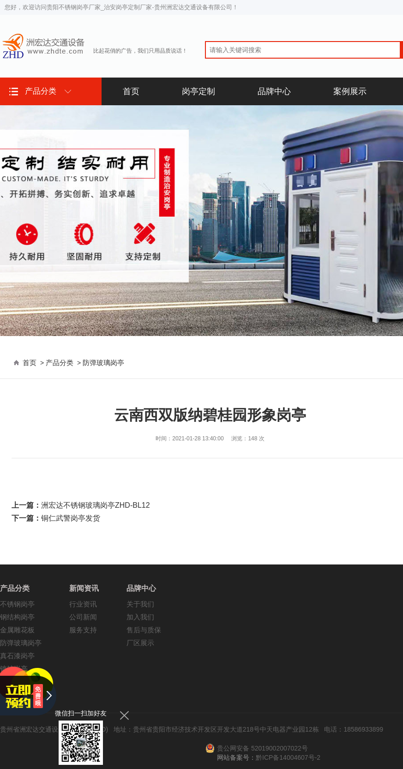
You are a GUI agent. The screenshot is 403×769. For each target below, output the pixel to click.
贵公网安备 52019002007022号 (262, 748)
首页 (29, 362)
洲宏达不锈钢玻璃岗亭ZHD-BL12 (95, 505)
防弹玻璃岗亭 (103, 362)
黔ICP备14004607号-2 (288, 757)
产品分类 (59, 362)
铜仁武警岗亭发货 (70, 518)
